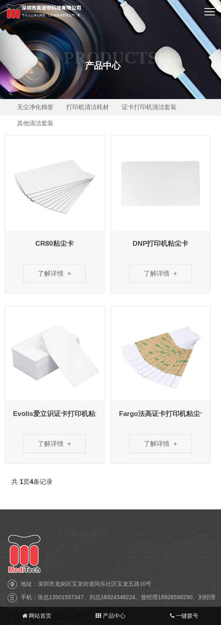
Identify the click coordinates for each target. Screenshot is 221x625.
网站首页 (37, 615)
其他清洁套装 (36, 123)
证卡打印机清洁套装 (156, 106)
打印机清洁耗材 (91, 106)
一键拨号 (184, 615)
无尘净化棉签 (36, 106)
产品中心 (110, 615)
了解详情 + (54, 273)
